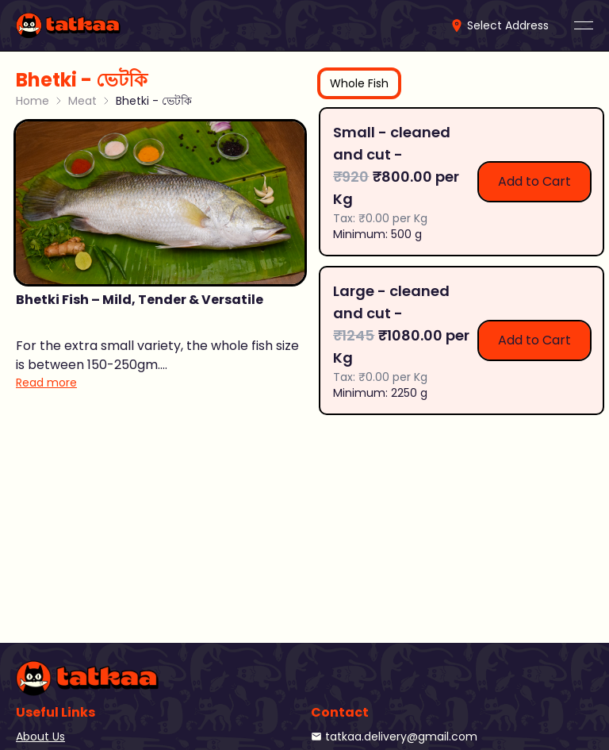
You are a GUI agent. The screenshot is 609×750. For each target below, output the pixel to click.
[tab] (359, 83)
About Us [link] (40, 736)
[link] (68, 25)
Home (32, 101)
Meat (82, 101)
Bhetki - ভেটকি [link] (154, 101)
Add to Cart (534, 181)
